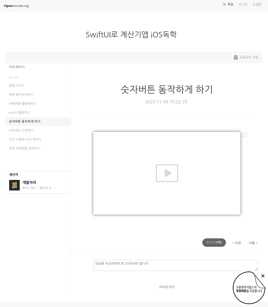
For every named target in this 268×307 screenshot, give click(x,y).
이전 (238, 243)
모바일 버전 (167, 287)
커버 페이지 (17, 67)
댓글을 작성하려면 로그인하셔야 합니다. (176, 265)
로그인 (243, 4)
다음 (252, 243)
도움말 (257, 4)
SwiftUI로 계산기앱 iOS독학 (133, 34)
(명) (214, 242)
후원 (231, 4)
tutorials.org (16, 6)
